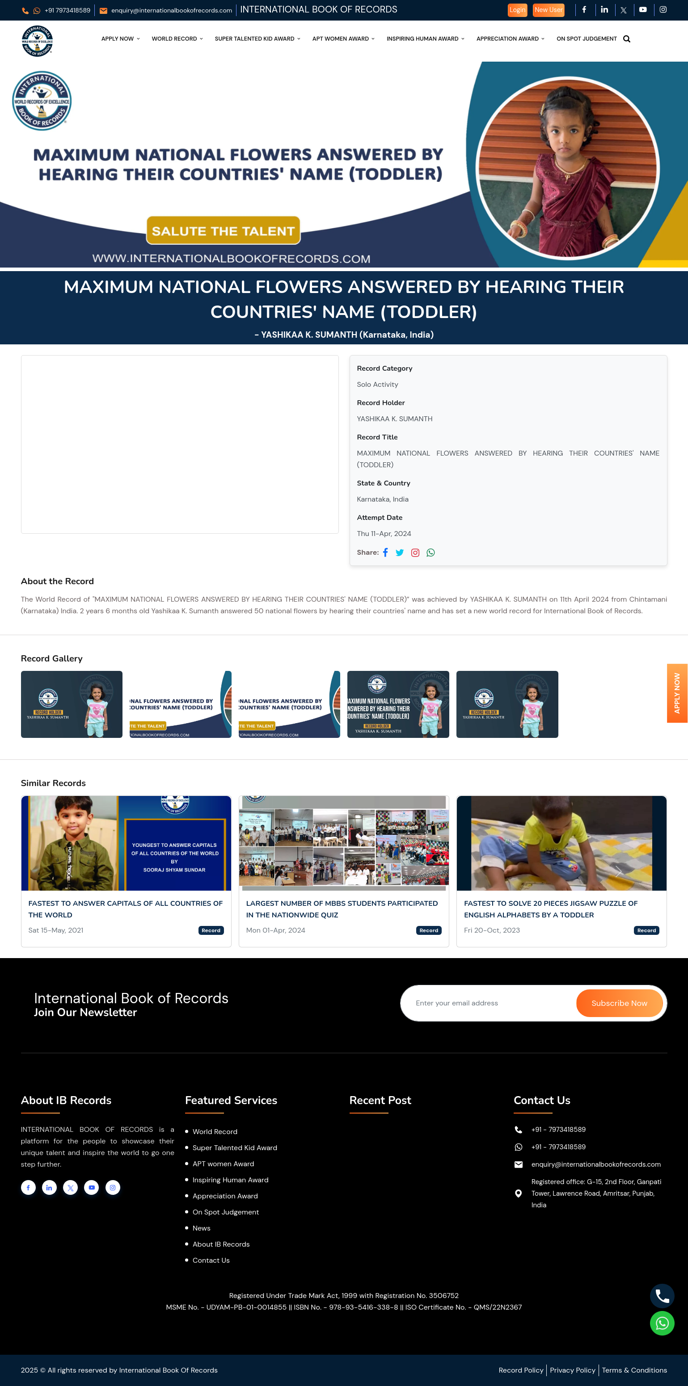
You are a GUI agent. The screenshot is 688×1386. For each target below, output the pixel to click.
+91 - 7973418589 (559, 1129)
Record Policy (521, 1370)
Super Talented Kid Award (258, 38)
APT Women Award (344, 38)
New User (549, 10)
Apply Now (121, 38)
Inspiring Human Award (426, 38)
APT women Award (223, 1163)
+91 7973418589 (56, 10)
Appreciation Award (511, 38)
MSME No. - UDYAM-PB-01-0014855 (226, 1307)
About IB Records (221, 1244)
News (202, 1228)
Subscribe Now (619, 1003)
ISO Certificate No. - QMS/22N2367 (463, 1307)
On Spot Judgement (587, 38)
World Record (178, 38)
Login (517, 10)
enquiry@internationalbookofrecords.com (165, 10)
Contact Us (211, 1260)
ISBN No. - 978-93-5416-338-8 (346, 1307)
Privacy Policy (572, 1370)
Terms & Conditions (634, 1370)
